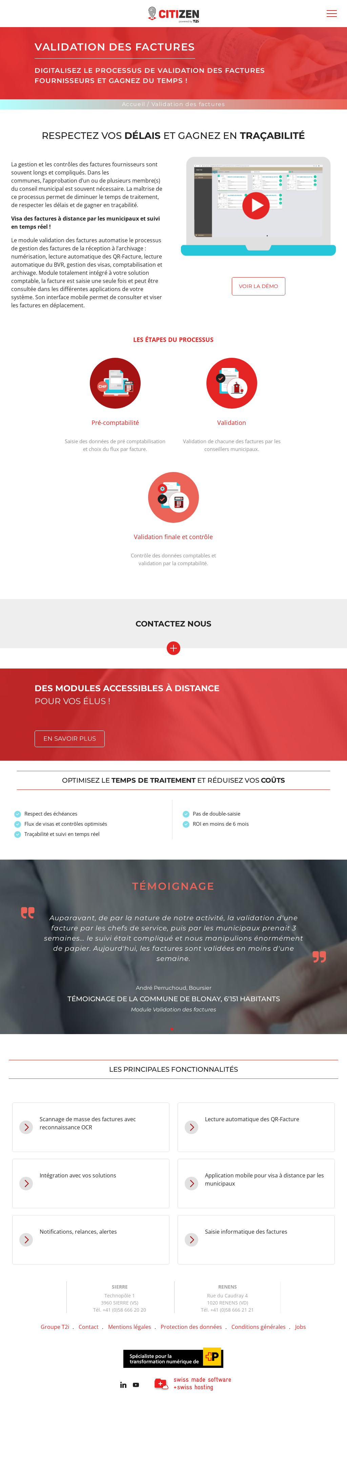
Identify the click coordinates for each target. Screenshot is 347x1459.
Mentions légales (129, 1327)
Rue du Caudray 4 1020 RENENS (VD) (227, 1299)
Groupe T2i (55, 1327)
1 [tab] (171, 1029)
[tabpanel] (173, 947)
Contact (89, 1327)
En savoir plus (69, 738)
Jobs (300, 1327)
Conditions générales (258, 1327)
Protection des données (191, 1327)
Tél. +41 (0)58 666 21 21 (227, 1310)
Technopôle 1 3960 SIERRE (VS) (119, 1299)
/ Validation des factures (186, 104)
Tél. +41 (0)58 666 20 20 (119, 1310)
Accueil (133, 104)
